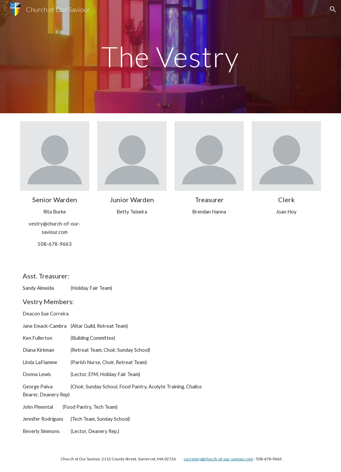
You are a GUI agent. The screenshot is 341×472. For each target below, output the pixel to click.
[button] (333, 9)
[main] (170, 56)
